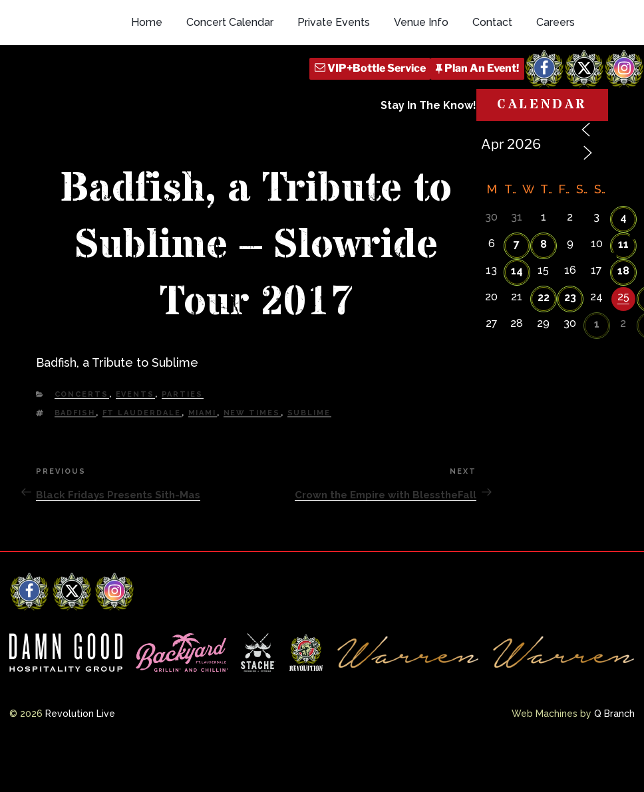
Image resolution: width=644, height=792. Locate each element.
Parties (183, 440)
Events (135, 440)
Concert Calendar (229, 81)
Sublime (309, 458)
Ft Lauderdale (142, 458)
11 (623, 290)
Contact (492, 81)
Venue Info (421, 81)
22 (544, 343)
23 (570, 343)
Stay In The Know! (428, 164)
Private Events (333, 81)
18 (623, 316)
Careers (555, 81)
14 (517, 316)
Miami (202, 458)
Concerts (82, 440)
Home (146, 81)
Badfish (75, 458)
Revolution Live (80, 758)
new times (252, 458)
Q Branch (614, 758)
